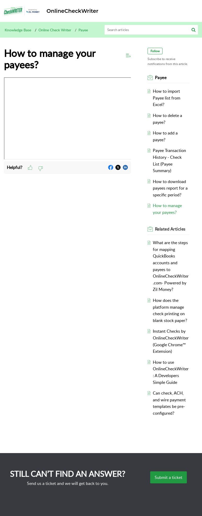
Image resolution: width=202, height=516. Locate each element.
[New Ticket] (168, 477)
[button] (193, 30)
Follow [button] (155, 51)
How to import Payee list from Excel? (166, 97)
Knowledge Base (18, 29)
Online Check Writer (54, 29)
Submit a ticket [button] (168, 477)
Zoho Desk (112, 509)
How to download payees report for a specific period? (170, 188)
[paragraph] (67, 119)
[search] (151, 30)
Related (170, 229)
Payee (83, 29)
